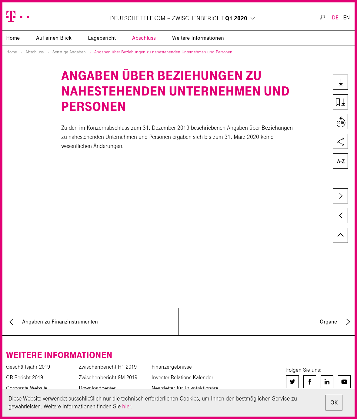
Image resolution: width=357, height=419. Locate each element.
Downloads (340, 82)
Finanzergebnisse (172, 367)
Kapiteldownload (340, 102)
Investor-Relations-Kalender (182, 377)
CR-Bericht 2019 (24, 377)
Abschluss (144, 38)
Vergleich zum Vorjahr (340, 122)
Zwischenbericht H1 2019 (108, 367)
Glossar (340, 161)
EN (346, 17)
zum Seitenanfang (340, 235)
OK (334, 402)
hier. (127, 406)
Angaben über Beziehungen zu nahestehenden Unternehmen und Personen (163, 52)
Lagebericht (102, 38)
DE (335, 17)
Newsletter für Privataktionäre (185, 388)
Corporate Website (27, 388)
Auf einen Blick (54, 38)
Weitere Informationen (198, 38)
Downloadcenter (97, 388)
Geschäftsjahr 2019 (28, 367)
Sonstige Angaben (69, 52)
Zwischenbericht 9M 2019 (108, 377)
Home (11, 52)
